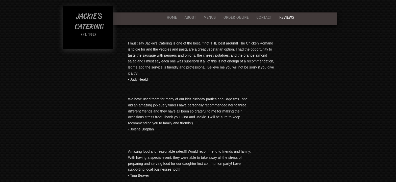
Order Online (236, 17)
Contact (264, 17)
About (190, 17)
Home (172, 17)
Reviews (286, 17)
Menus (210, 17)
